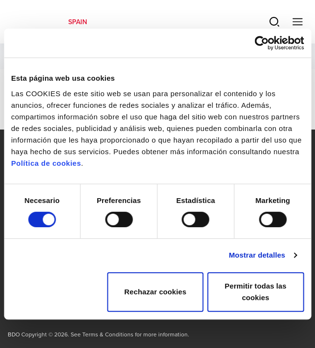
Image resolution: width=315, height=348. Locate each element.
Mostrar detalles (257, 255)
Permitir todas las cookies (255, 292)
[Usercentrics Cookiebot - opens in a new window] (261, 43)
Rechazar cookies (155, 292)
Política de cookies (46, 163)
